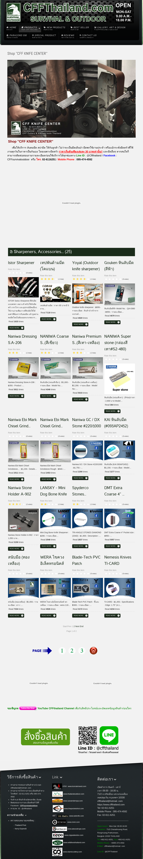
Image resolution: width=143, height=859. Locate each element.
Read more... (15, 328)
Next (77, 626)
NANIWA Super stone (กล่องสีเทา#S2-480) (117, 342)
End (81, 626)
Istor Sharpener (21, 263)
